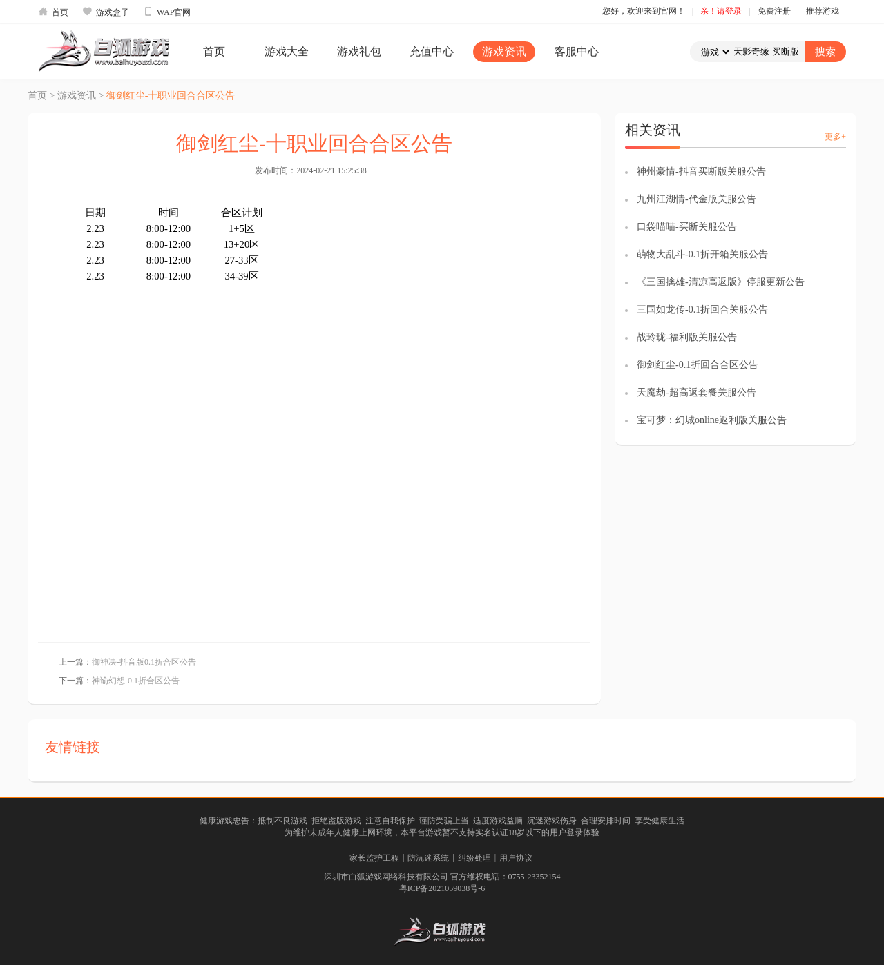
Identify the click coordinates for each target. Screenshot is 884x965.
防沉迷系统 (428, 858)
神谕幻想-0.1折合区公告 (136, 680)
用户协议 (515, 858)
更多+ (835, 137)
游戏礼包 (359, 51)
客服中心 (577, 51)
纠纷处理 (474, 858)
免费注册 (774, 11)
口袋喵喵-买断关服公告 (687, 227)
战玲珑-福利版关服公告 (687, 337)
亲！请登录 (721, 11)
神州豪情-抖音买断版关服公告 (701, 171)
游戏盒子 (105, 11)
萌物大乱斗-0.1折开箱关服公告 (702, 254)
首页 (53, 11)
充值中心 (432, 51)
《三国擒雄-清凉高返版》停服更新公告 (721, 282)
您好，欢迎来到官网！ (643, 11)
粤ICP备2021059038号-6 (442, 888)
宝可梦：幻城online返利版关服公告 (712, 420)
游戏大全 (287, 51)
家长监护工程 (374, 858)
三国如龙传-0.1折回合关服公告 (702, 309)
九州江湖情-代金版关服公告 (696, 199)
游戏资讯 (504, 51)
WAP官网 (167, 11)
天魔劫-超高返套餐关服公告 (696, 392)
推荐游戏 (822, 11)
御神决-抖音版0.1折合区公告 (144, 662)
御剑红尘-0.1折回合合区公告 (697, 365)
